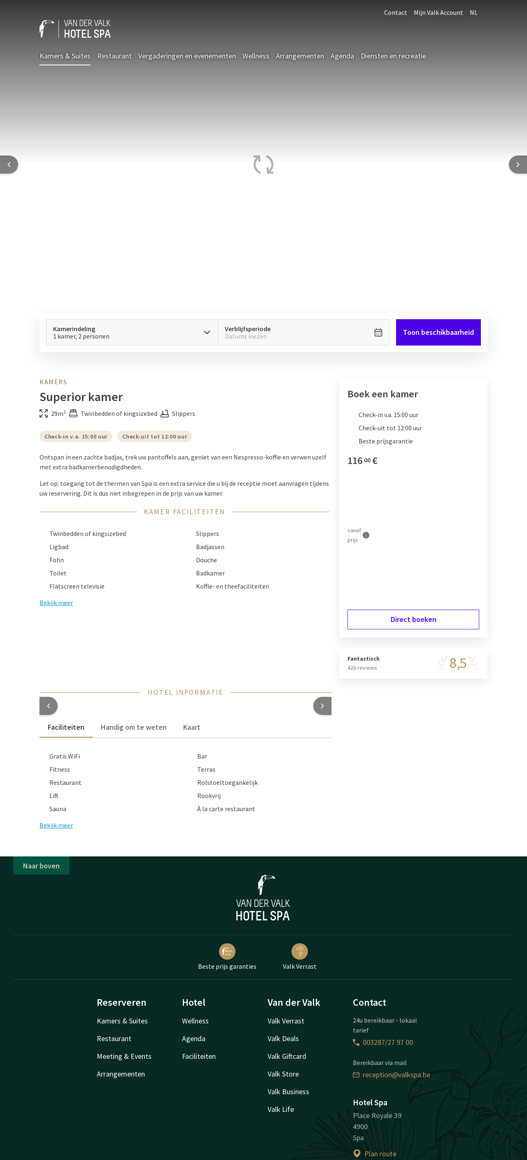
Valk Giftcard (287, 1056)
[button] (49, 706)
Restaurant (114, 55)
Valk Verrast (300, 956)
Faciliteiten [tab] (66, 727)
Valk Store (283, 1074)
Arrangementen (300, 55)
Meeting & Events (124, 1056)
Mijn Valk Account (438, 12)
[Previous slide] (9, 164)
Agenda (342, 55)
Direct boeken (413, 619)
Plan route (374, 1153)
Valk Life (281, 1109)
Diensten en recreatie (393, 55)
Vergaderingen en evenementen (187, 55)
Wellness (256, 55)
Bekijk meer (56, 825)
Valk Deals (283, 1038)
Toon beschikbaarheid (438, 332)
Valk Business (288, 1091)
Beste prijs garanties (227, 956)
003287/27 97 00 (383, 1042)
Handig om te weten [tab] (134, 727)
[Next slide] (518, 164)
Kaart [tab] (192, 727)
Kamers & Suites (65, 55)
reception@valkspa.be (391, 1074)
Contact (395, 12)
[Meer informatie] (366, 535)
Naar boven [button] (41, 865)
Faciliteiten (199, 1056)
